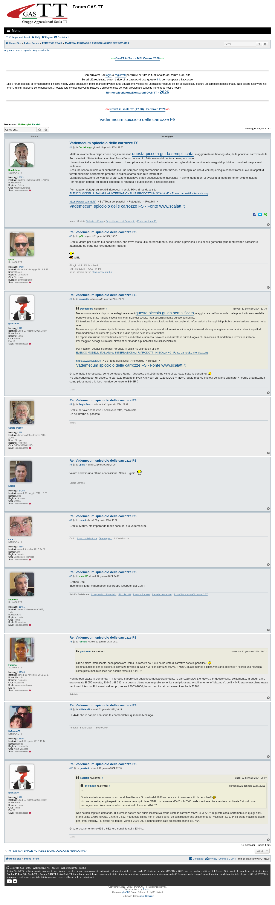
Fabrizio (36, 124)
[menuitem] (35, 37)
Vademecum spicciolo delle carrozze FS (137, 119)
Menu (16, 30)
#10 (71, 768)
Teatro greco (105, 538)
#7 (70, 576)
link (159, 79)
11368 (22, 672)
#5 (70, 465)
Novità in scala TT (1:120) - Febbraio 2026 (138, 109)
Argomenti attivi (41, 50)
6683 (21, 177)
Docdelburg (14, 170)
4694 (21, 546)
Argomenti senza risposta (17, 50)
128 (20, 328)
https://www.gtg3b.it (102, 272)
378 (20, 432)
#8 (70, 642)
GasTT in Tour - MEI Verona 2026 (137, 58)
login (108, 75)
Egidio (11, 486)
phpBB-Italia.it (147, 896)
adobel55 (13, 599)
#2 (70, 236)
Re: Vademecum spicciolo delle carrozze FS (102, 232)
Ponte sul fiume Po (147, 221)
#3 (70, 299)
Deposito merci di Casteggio (120, 221)
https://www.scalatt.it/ (82, 201)
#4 (70, 404)
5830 (21, 738)
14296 (22, 491)
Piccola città (124, 594)
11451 (22, 607)
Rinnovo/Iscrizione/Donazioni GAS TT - (137, 92)
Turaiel (146, 889)
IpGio (11, 259)
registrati (120, 75)
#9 (70, 709)
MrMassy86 (24, 124)
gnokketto (13, 323)
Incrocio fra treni (141, 594)
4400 (21, 267)
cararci (11, 539)
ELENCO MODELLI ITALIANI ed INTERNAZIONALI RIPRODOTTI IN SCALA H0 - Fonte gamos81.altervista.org (138, 193)
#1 (70, 147)
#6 (70, 520)
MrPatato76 (14, 731)
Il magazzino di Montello (103, 594)
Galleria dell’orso (95, 221)
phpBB (125, 892)
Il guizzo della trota (87, 538)
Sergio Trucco (15, 428)
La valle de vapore (162, 594)
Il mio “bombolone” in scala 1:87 (191, 594)
